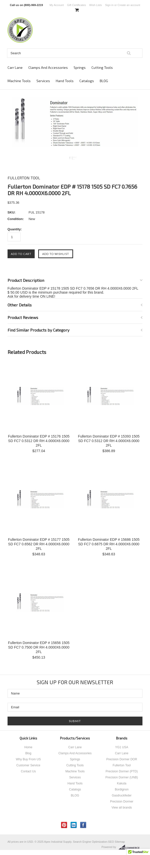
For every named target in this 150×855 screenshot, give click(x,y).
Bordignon (122, 789)
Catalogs (86, 81)
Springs (80, 67)
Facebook (83, 825)
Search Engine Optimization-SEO (93, 841)
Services (43, 81)
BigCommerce (130, 847)
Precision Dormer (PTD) (122, 771)
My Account (56, 5)
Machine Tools (19, 81)
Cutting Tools (102, 67)
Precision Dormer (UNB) (122, 777)
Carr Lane (15, 67)
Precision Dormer (121, 801)
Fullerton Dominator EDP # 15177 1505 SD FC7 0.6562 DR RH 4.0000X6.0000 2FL (39, 544)
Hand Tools (65, 81)
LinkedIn (74, 825)
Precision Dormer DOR (121, 759)
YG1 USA (121, 747)
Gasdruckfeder (122, 795)
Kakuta (121, 783)
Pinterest (64, 825)
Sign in (109, 5)
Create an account (129, 5)
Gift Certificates (76, 5)
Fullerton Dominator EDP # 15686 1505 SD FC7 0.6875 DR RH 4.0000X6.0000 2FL (108, 544)
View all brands (122, 807)
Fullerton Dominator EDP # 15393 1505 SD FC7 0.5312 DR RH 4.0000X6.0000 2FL (108, 440)
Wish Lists (95, 5)
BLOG (104, 81)
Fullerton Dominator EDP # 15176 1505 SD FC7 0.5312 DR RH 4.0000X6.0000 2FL (39, 440)
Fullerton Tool (122, 765)
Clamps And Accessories (48, 67)
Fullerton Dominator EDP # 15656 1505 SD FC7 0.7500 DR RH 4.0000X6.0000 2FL (39, 647)
